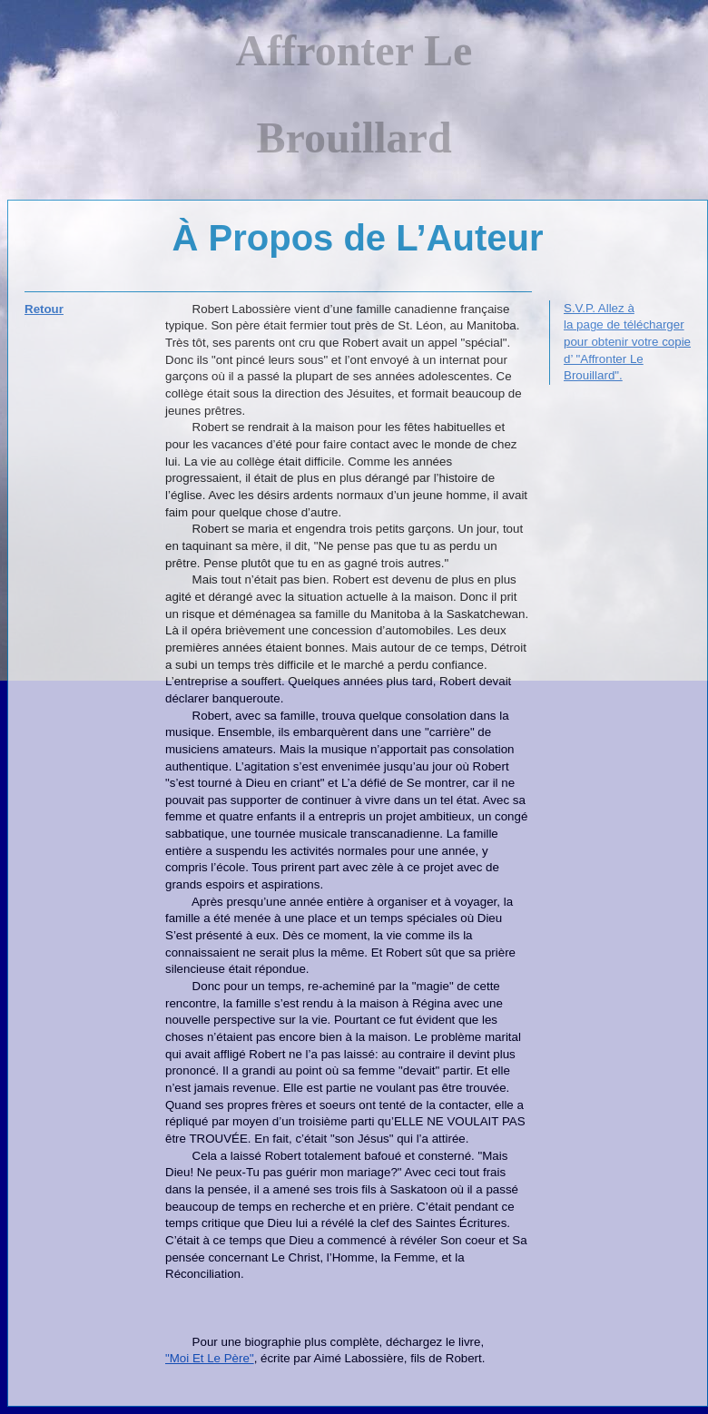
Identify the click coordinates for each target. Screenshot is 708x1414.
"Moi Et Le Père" (209, 1358)
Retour (44, 309)
